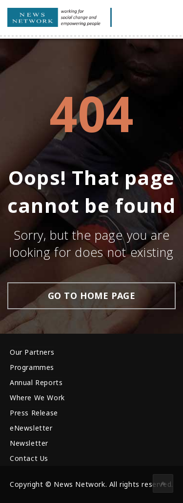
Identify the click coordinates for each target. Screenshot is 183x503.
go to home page (92, 295)
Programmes (32, 367)
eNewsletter (31, 428)
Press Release (34, 412)
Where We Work (37, 397)
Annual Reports (36, 382)
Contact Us (29, 458)
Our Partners (32, 352)
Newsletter (29, 443)
